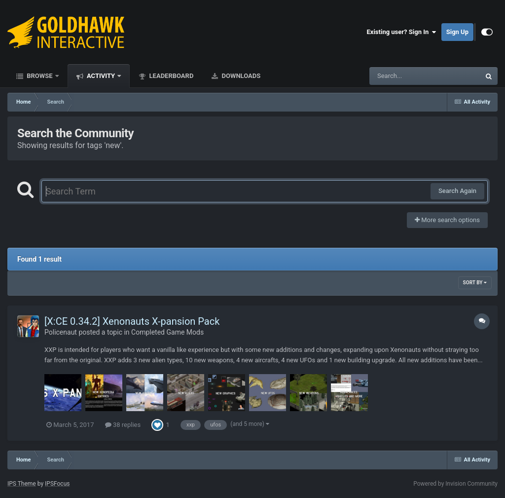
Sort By (475, 282)
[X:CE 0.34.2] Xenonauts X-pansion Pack (131, 321)
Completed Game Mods (167, 332)
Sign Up (457, 32)
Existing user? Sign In (401, 32)
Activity (101, 75)
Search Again (457, 190)
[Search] (400, 76)
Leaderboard (170, 75)
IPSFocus (57, 483)
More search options (447, 220)
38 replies (123, 424)
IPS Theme (21, 483)
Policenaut (60, 332)
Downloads (240, 75)
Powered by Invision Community (455, 483)
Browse (39, 75)
